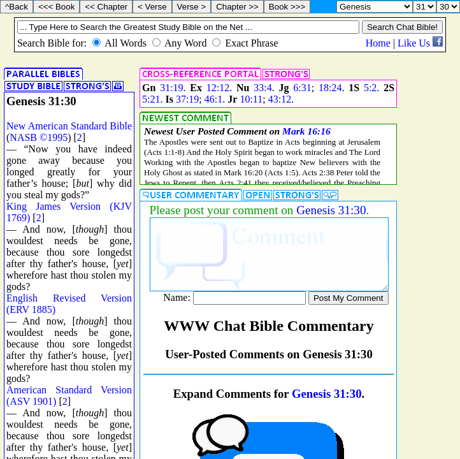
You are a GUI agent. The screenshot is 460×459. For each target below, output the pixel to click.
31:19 (171, 87)
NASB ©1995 (39, 137)
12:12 (217, 87)
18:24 (330, 87)
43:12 (279, 99)
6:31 (302, 87)
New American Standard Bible (69, 125)
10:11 (251, 99)
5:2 (370, 87)
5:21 (151, 99)
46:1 (213, 99)
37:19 (187, 99)
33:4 (262, 87)
